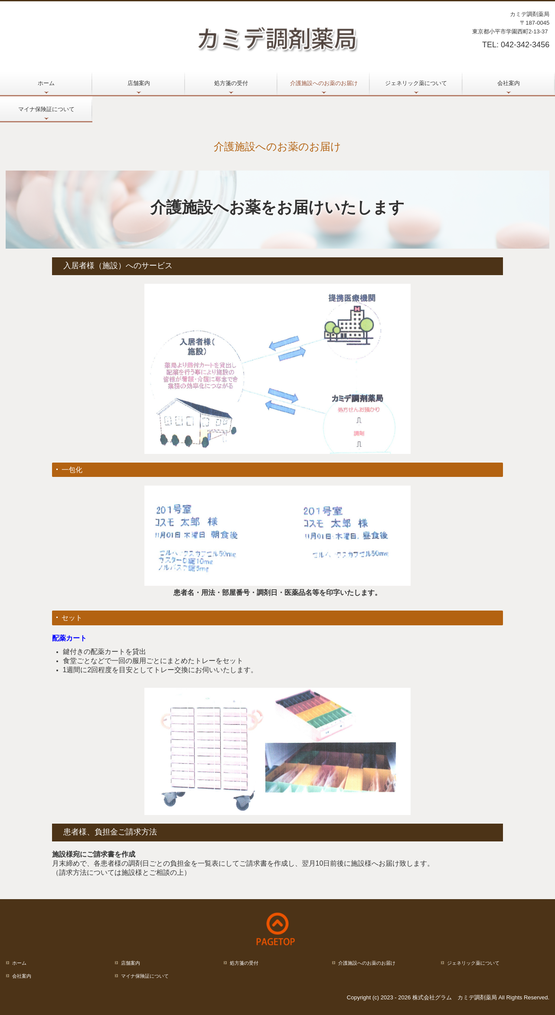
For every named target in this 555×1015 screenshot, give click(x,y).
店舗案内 (138, 83)
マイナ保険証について (46, 109)
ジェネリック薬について (416, 83)
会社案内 (508, 83)
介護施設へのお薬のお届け (324, 83)
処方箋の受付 (231, 83)
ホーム (46, 83)
